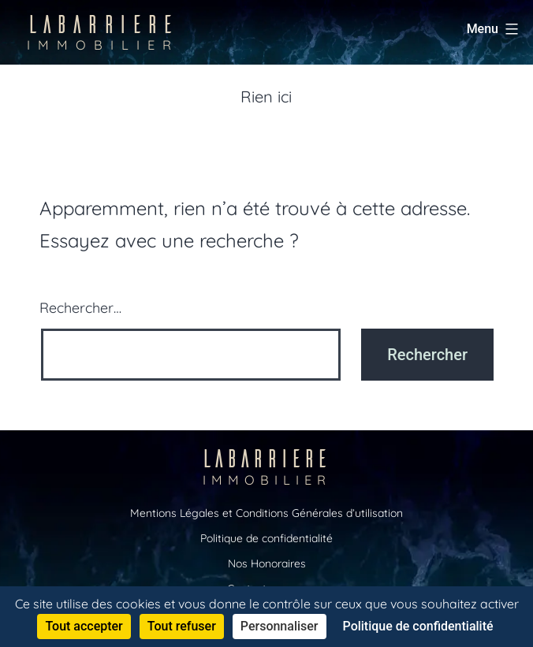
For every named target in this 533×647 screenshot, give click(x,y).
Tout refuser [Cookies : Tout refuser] (181, 626)
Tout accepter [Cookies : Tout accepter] (83, 626)
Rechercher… (80, 308)
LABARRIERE (103, 31)
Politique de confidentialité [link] (418, 626)
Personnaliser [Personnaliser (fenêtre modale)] (279, 626)
